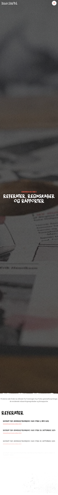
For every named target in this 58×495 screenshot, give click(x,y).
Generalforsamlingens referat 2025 (12, 427)
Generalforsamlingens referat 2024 (12, 439)
